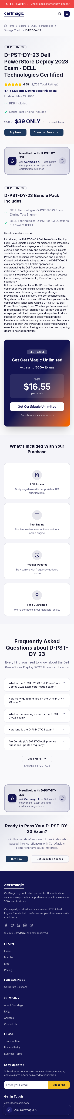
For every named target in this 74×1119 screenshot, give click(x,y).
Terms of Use (12, 1041)
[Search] (59, 13)
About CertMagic (14, 1005)
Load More (37, 758)
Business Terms (13, 1053)
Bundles (9, 957)
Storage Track (12, 30)
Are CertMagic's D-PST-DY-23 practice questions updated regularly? (37, 743)
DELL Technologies (42, 25)
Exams (22, 25)
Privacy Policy (12, 1047)
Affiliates (9, 1017)
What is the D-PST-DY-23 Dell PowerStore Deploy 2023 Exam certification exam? (37, 684)
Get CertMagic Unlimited (37, 406)
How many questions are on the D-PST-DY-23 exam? (37, 700)
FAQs (7, 1011)
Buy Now (15, 132)
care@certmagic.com (16, 1102)
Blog (6, 963)
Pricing (8, 970)
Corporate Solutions (15, 986)
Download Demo (46, 132)
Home (9, 25)
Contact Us (10, 1024)
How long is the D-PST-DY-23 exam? (37, 729)
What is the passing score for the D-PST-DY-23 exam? (37, 715)
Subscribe (59, 1084)
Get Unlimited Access (49, 858)
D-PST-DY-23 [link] (33, 30)
